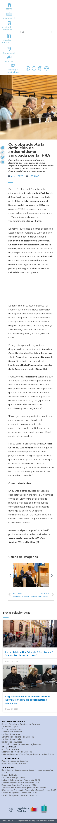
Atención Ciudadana (13, 70)
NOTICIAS (34, 176)
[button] (10, 575)
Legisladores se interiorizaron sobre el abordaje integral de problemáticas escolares (27, 699)
